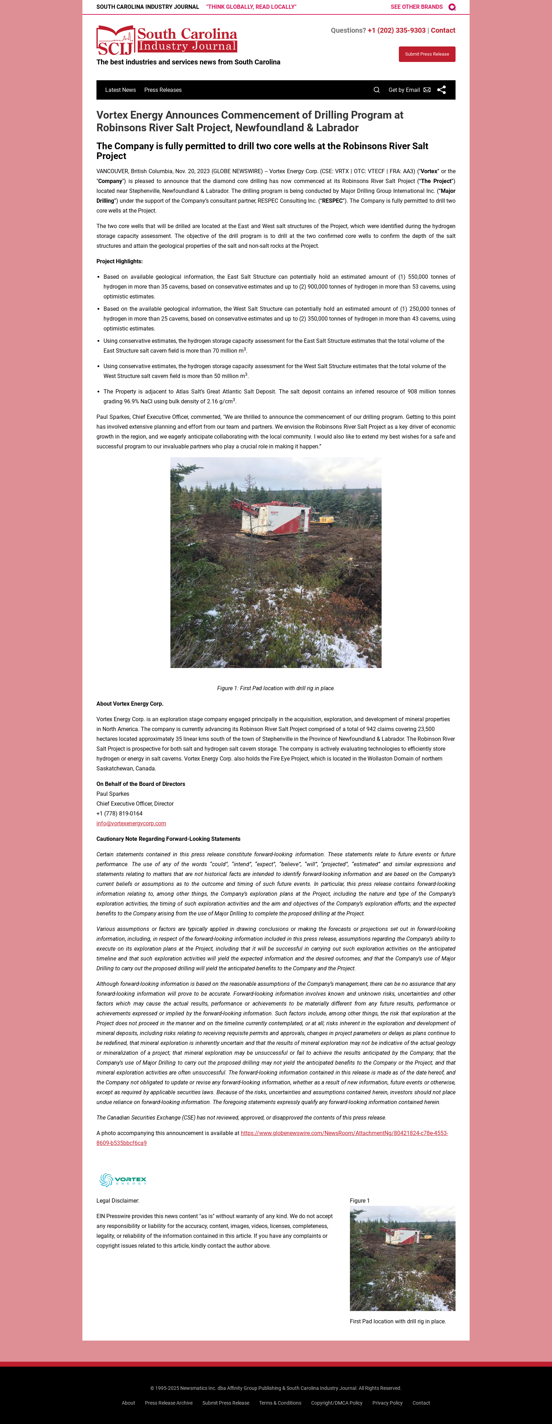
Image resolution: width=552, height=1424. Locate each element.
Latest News (120, 90)
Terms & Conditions (280, 1403)
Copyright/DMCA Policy (337, 1403)
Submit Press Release (225, 1403)
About (128, 1403)
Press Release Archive (169, 1403)
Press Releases (163, 90)
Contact (443, 30)
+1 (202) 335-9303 (397, 30)
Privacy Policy (387, 1403)
